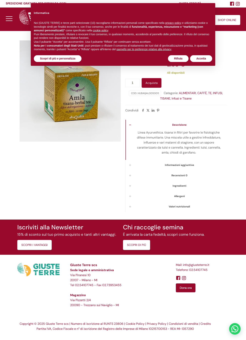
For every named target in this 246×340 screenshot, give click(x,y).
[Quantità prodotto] (132, 83)
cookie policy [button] (100, 30)
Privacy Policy (156, 324)
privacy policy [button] (173, 22)
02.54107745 (84, 285)
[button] (235, 329)
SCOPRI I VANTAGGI (34, 245)
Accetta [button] (201, 58)
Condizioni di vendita (183, 324)
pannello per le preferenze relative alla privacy (143, 49)
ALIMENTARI (187, 93)
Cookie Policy (135, 324)
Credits (205, 324)
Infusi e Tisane (182, 98)
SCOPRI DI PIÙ (136, 245)
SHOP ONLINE (227, 20)
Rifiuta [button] (178, 58)
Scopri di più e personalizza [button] (57, 58)
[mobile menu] (9, 18)
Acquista (151, 83)
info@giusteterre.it (196, 265)
